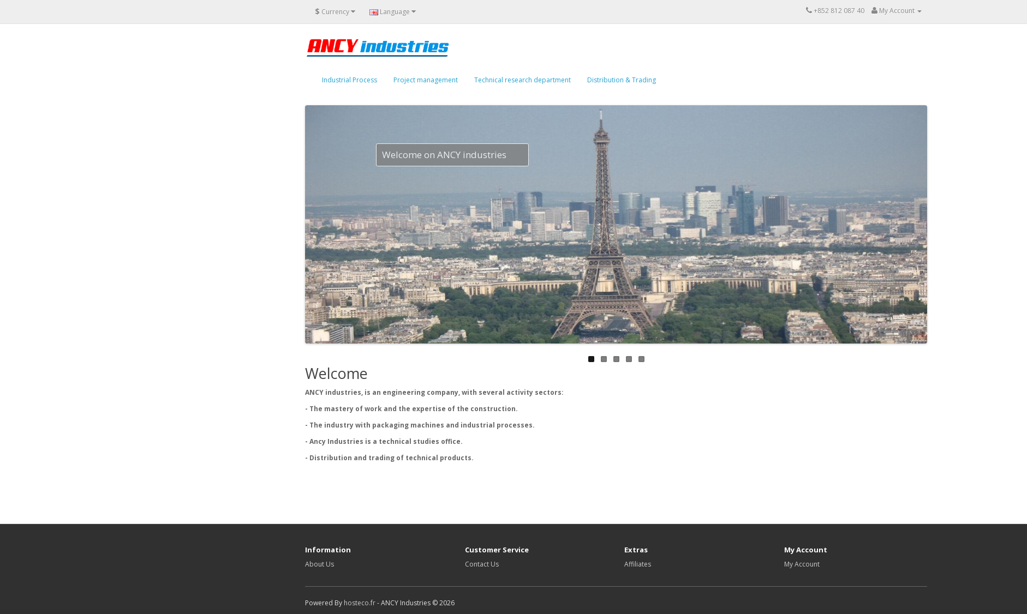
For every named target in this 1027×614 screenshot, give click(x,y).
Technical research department (522, 80)
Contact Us (482, 564)
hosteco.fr (359, 602)
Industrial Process (349, 80)
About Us (319, 564)
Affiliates (637, 564)
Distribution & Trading (621, 80)
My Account (802, 564)
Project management (425, 80)
